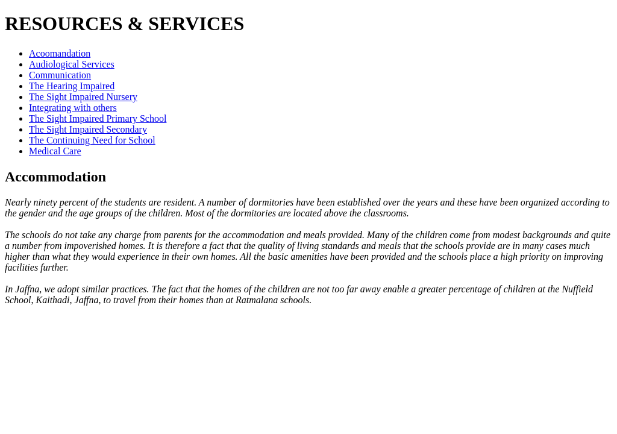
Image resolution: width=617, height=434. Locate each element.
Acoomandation (59, 53)
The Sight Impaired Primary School (97, 118)
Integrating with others (73, 107)
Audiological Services (71, 64)
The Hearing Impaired (71, 86)
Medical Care (55, 151)
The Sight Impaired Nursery (83, 97)
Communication (60, 75)
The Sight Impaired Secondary (88, 129)
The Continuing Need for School (92, 140)
